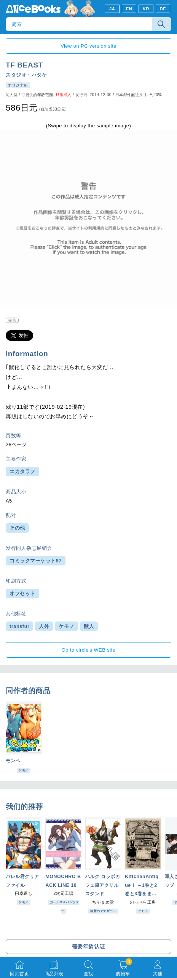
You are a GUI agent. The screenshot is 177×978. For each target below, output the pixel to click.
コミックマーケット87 (36, 561)
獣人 (89, 626)
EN (129, 8)
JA (112, 8)
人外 (44, 626)
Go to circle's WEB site (89, 650)
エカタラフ (22, 471)
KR (146, 8)
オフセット (22, 593)
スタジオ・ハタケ (26, 75)
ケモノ (66, 626)
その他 (17, 528)
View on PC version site (88, 46)
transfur (19, 626)
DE (163, 8)
